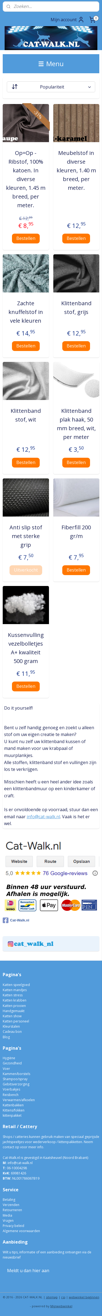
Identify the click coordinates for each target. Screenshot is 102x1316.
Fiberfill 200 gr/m (76, 532)
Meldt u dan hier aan (28, 1271)
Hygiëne (9, 1058)
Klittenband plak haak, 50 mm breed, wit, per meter (76, 424)
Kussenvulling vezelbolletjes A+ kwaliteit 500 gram (26, 648)
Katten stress (13, 995)
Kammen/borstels (16, 1073)
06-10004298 (15, 1168)
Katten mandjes (15, 990)
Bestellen (25, 238)
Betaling (9, 1199)
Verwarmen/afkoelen (19, 1100)
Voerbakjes (11, 1089)
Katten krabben (14, 1000)
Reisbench (10, 1094)
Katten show (12, 1016)
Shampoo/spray (15, 1079)
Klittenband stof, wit (26, 415)
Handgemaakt (13, 1011)
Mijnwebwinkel (61, 1306)
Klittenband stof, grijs (76, 308)
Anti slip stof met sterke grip (26, 536)
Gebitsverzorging (16, 1084)
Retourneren (12, 1210)
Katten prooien (14, 1005)
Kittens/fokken (13, 1110)
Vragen (8, 1220)
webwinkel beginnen (84, 1297)
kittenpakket (12, 1115)
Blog (6, 1037)
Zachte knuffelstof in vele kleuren (25, 312)
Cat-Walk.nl (16, 920)
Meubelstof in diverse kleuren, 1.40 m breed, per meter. (76, 170)
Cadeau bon (12, 1031)
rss (63, 1297)
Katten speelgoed (16, 984)
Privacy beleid (13, 1225)
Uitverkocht (26, 570)
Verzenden (11, 1204)
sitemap (52, 1297)
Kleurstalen (11, 1026)
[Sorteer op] (51, 87)
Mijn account (67, 19)
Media (7, 1215)
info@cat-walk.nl (43, 817)
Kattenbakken (13, 1105)
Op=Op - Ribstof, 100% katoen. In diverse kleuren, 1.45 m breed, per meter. (25, 179)
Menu (51, 63)
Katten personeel (16, 1021)
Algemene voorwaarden (21, 1231)
